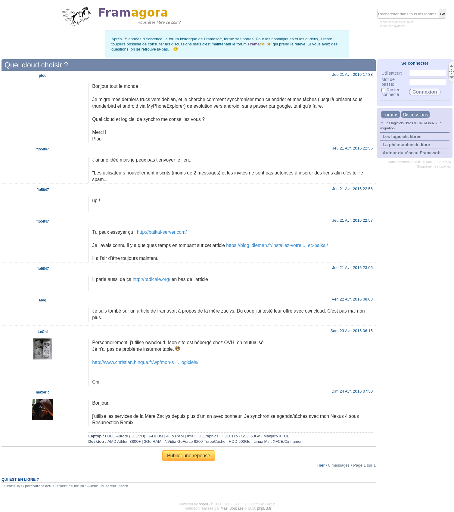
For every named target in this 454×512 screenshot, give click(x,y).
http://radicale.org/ (151, 279)
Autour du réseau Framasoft (412, 152)
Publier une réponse (188, 455)
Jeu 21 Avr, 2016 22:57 (352, 220)
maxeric (42, 392)
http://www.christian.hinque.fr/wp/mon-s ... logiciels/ (145, 362)
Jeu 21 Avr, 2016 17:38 (352, 74)
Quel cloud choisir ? (36, 65)
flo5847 (42, 149)
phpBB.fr (264, 508)
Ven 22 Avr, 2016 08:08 (352, 299)
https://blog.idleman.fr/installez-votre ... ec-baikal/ (277, 245)
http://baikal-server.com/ (162, 232)
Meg (42, 300)
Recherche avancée (392, 26)
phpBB (204, 504)
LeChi (43, 332)
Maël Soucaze (232, 508)
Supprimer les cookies (434, 166)
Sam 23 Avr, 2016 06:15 (351, 330)
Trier (321, 465)
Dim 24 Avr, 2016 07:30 (352, 391)
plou (42, 75)
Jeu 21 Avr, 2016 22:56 (352, 148)
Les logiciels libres (398, 123)
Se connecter (414, 63)
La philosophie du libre (406, 144)
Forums (390, 114)
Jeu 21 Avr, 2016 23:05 (352, 267)
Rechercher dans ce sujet (396, 22)
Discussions (415, 114)
